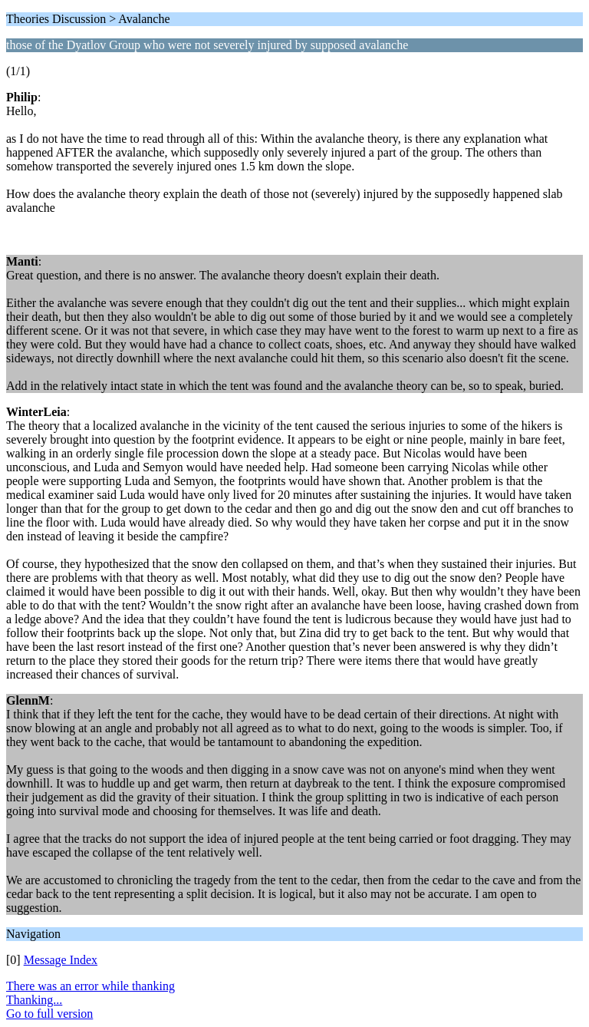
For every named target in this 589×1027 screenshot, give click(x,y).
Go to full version (49, 1013)
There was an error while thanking (90, 985)
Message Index (60, 959)
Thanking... (34, 999)
